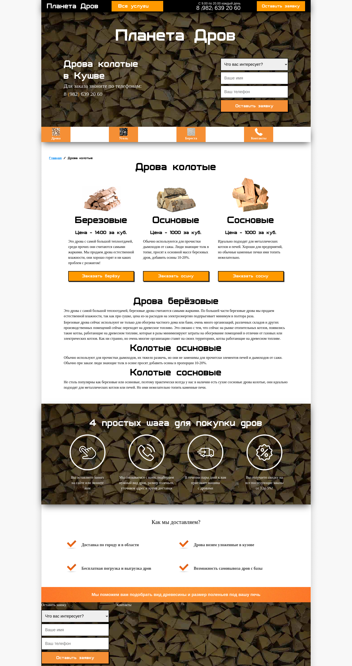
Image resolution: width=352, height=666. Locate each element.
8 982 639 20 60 (218, 7)
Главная (55, 158)
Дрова (55, 134)
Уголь (123, 134)
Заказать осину (176, 276)
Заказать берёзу (101, 276)
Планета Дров (73, 6)
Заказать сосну (250, 276)
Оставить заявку (281, 6)
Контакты (258, 134)
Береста (191, 134)
